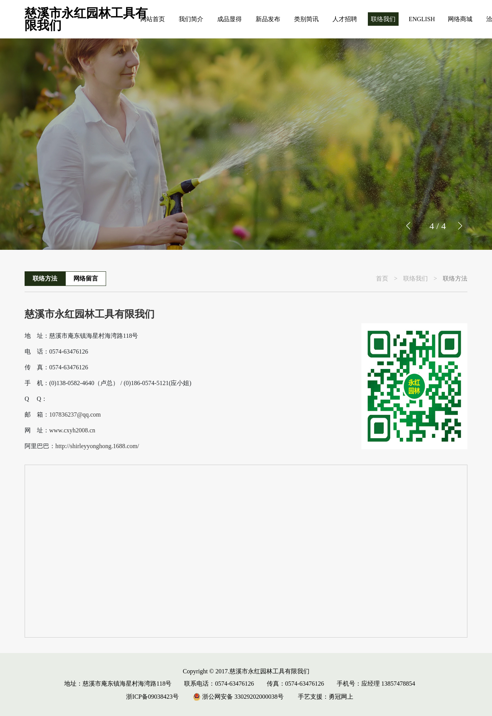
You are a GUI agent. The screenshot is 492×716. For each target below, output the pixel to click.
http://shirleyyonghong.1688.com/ (97, 446)
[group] (246, 144)
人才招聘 (344, 19)
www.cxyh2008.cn (72, 430)
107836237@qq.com (75, 415)
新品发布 (268, 19)
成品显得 (229, 19)
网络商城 (460, 19)
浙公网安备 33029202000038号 (238, 696)
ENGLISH (422, 19)
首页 (382, 279)
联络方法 (45, 278)
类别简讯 (306, 19)
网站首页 (152, 19)
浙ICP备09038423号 (152, 696)
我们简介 (191, 19)
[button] (460, 226)
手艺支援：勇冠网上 (325, 696)
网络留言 (85, 278)
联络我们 (383, 19)
